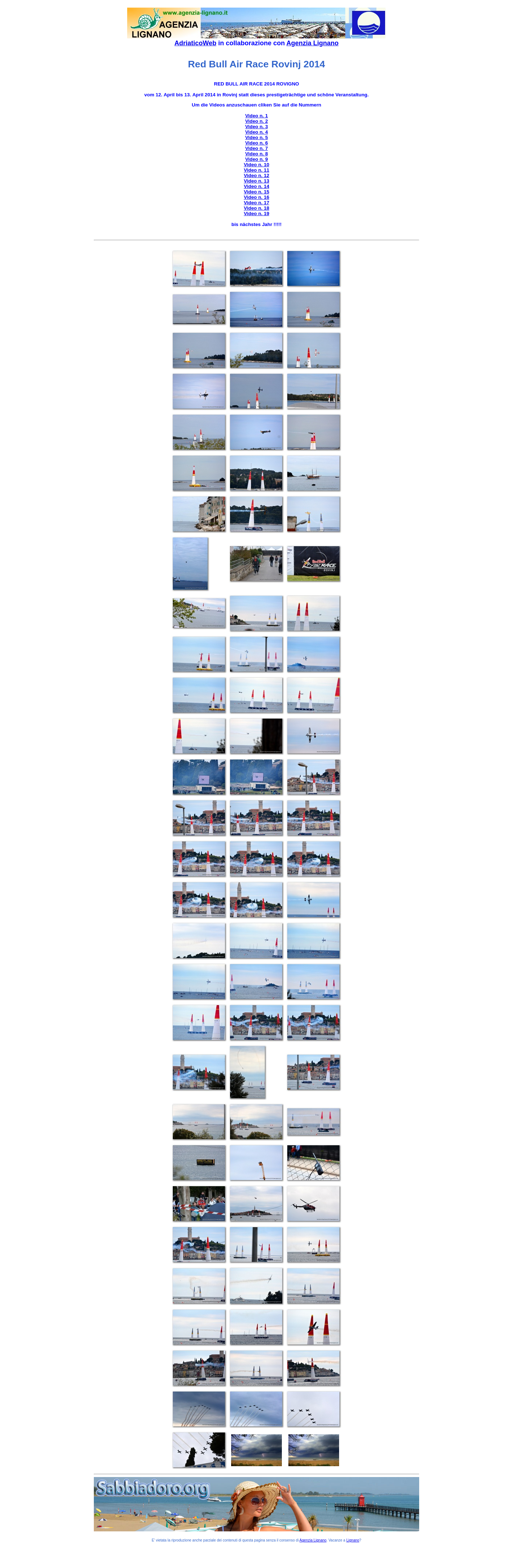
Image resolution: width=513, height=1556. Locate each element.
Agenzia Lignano (313, 43)
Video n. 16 (256, 197)
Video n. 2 (256, 121)
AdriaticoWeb (195, 43)
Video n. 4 (256, 132)
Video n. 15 (256, 191)
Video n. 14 (256, 186)
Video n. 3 (256, 126)
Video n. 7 (256, 148)
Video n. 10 (256, 164)
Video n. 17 (256, 202)
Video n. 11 (256, 170)
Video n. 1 (256, 115)
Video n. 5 (256, 137)
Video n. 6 (256, 143)
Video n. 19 (256, 213)
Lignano (352, 1540)
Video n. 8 (256, 153)
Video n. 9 (256, 159)
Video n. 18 (256, 208)
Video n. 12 (256, 175)
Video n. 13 (256, 181)
